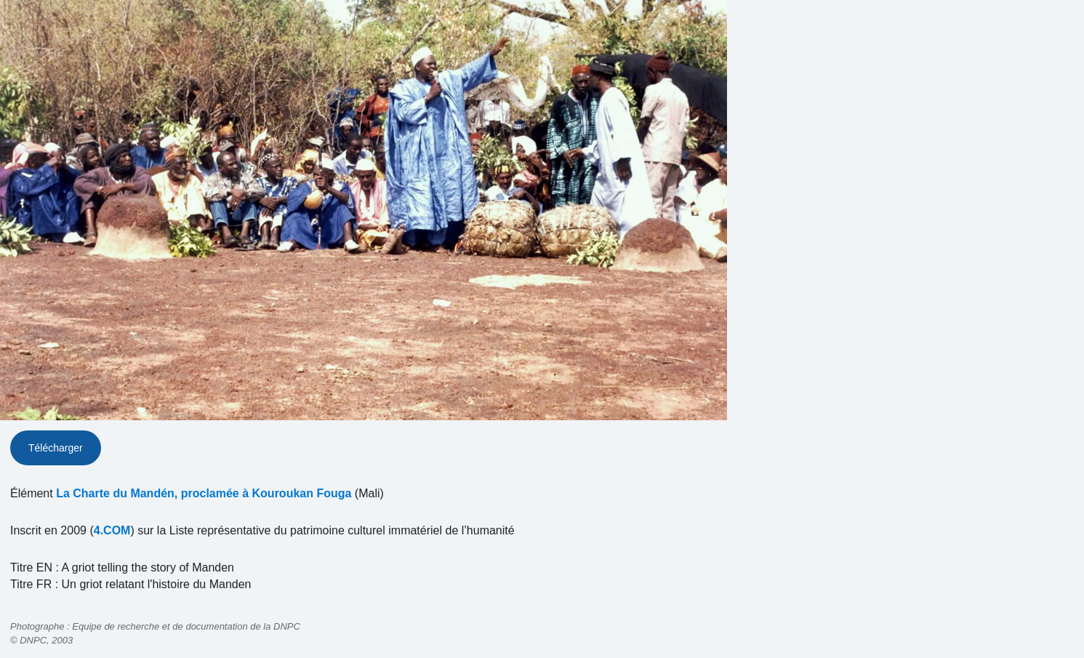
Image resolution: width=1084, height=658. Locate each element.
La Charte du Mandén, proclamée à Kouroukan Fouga (203, 493)
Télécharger (55, 448)
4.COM (112, 530)
